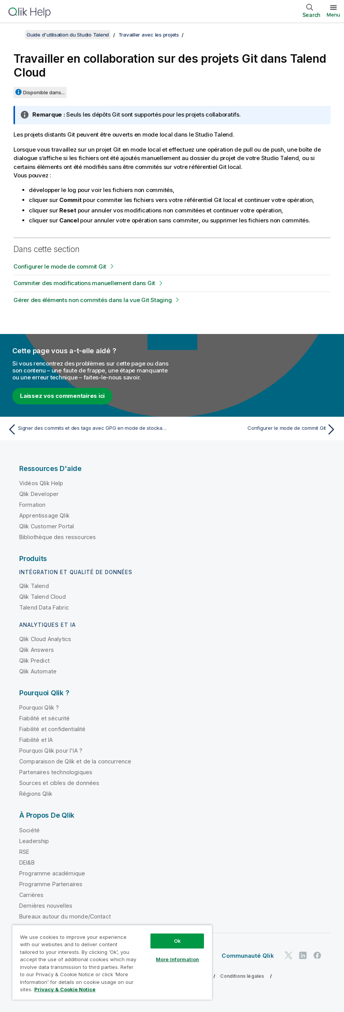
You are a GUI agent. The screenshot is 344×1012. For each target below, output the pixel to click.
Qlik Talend (34, 586)
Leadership (34, 841)
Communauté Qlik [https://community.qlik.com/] (248, 955)
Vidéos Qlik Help (41, 483)
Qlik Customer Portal (46, 526)
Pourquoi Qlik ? (39, 707)
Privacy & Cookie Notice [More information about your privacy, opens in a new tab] (64, 989)
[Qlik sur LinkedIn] (303, 955)
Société (29, 830)
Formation (32, 504)
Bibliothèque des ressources (57, 537)
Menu (333, 15)
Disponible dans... (44, 92)
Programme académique (52, 873)
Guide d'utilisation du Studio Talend (68, 35)
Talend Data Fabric (44, 607)
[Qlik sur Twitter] (288, 955)
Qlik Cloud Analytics (45, 639)
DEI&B (27, 862)
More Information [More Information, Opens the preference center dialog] (177, 959)
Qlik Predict (34, 660)
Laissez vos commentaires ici (62, 395)
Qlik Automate (38, 671)
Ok (177, 941)
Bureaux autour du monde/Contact (65, 916)
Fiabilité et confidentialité (52, 729)
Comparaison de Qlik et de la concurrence (75, 761)
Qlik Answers (36, 649)
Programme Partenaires (50, 884)
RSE (24, 851)
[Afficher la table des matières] (15, 34)
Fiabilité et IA (36, 739)
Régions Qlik (35, 793)
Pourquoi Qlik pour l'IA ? (50, 750)
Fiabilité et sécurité (44, 718)
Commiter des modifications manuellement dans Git (84, 283)
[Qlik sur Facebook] (317, 955)
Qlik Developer (38, 494)
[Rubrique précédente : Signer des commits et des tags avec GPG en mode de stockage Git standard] (87, 429)
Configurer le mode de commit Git (59, 266)
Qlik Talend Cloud (42, 596)
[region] (112, 962)
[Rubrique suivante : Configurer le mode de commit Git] (256, 429)
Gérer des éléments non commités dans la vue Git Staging (92, 300)
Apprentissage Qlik (44, 515)
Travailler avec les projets (149, 35)
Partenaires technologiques (55, 772)
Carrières (31, 895)
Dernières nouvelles (45, 905)
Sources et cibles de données (59, 783)
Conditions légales (242, 976)
